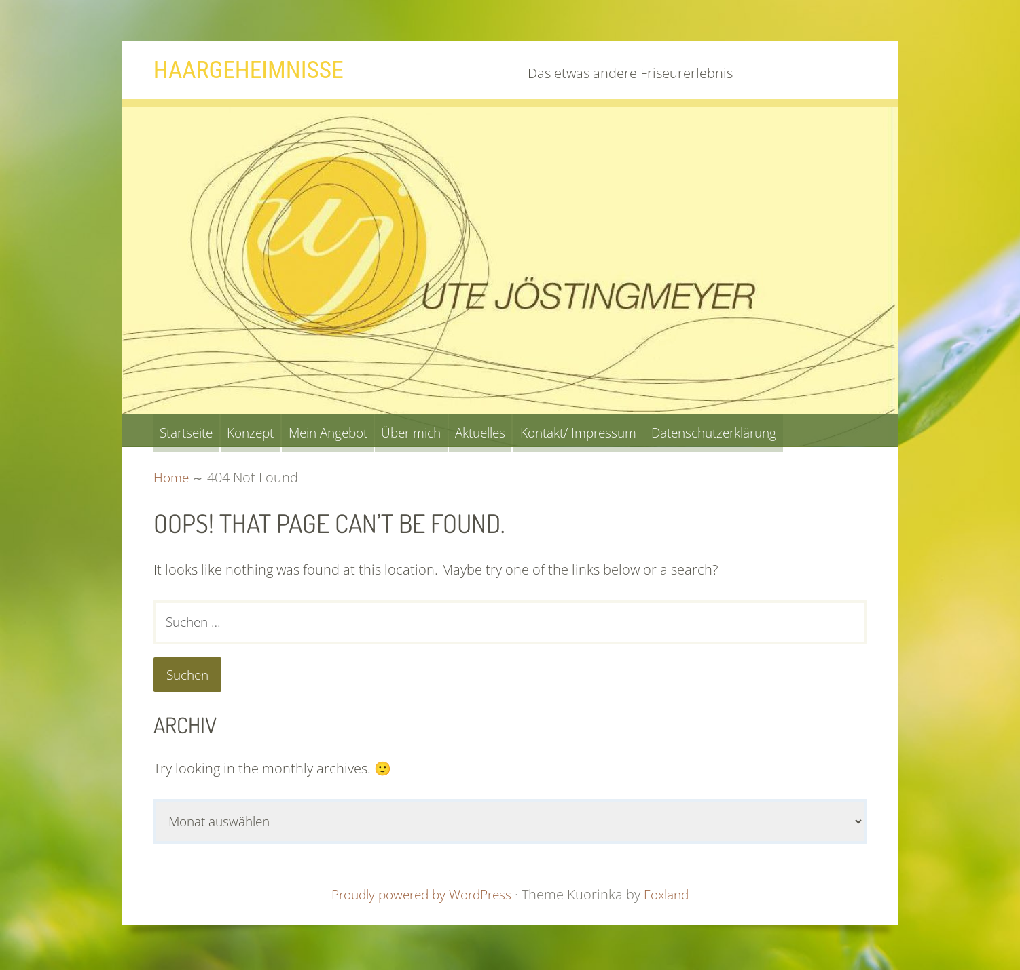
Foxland (673, 898)
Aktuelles (528, 430)
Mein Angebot (354, 430)
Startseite (191, 430)
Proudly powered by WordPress (419, 898)
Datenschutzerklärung (789, 430)
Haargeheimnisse (255, 69)
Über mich (448, 430)
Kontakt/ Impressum (639, 430)
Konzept (265, 430)
